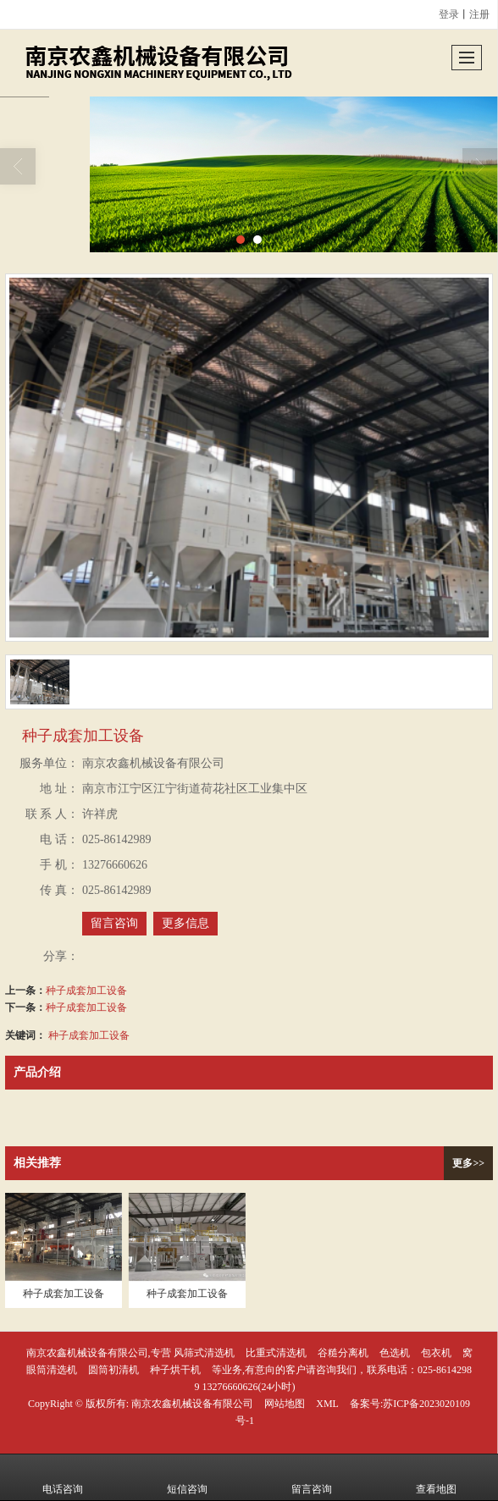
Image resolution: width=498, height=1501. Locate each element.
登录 (449, 14)
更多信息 (185, 923)
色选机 (394, 1353)
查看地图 (436, 1477)
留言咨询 (114, 923)
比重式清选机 (276, 1353)
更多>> (468, 1163)
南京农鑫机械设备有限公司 (192, 1404)
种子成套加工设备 (86, 990)
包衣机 (436, 1353)
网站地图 (284, 1404)
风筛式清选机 (204, 1353)
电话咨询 (62, 1477)
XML (327, 1404)
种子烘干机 (175, 1370)
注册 (479, 14)
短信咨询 (187, 1477)
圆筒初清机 (113, 1370)
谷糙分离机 (343, 1353)
